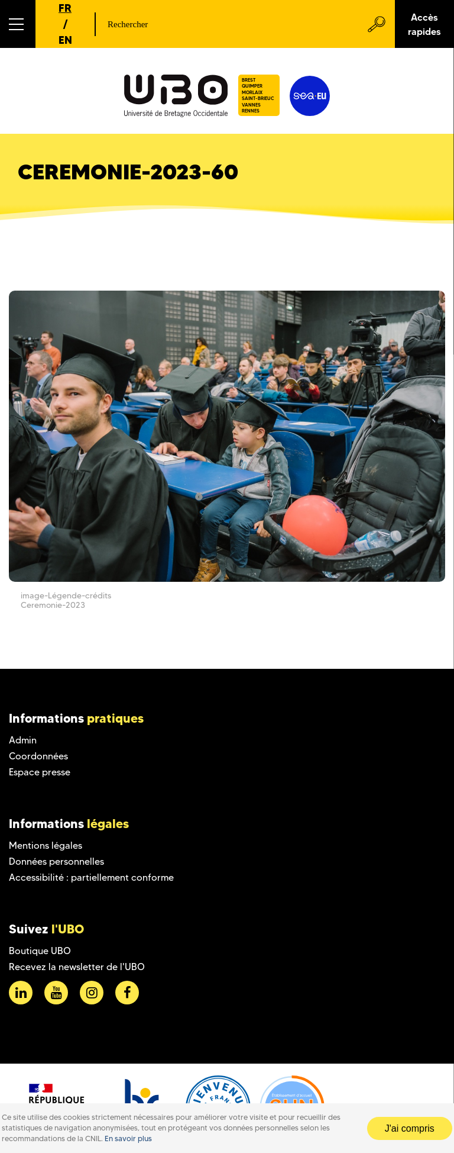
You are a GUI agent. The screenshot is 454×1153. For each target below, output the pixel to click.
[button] (17, 24)
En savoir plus (128, 1138)
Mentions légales (45, 845)
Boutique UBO (40, 950)
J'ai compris (409, 1128)
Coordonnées (38, 756)
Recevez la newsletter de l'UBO (77, 966)
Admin (23, 740)
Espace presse (39, 772)
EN (65, 40)
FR (65, 8)
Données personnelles (56, 861)
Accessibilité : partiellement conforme (91, 877)
